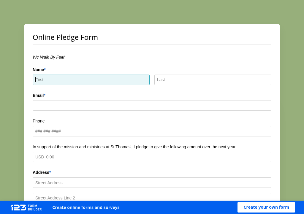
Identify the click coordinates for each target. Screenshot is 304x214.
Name (38, 69)
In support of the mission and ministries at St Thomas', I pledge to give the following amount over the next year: (135, 146)
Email (38, 95)
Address (41, 172)
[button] (266, 207)
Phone (39, 121)
